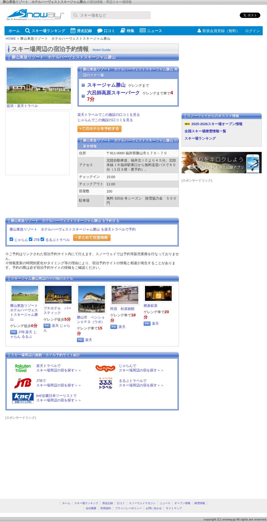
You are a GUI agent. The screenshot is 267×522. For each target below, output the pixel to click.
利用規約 (105, 508)
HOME (11, 38)
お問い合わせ (154, 508)
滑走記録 (81, 30)
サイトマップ (174, 508)
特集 (127, 30)
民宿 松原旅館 (122, 309)
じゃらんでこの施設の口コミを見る (105, 120)
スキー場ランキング (45, 30)
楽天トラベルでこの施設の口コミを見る (108, 115)
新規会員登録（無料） (219, 31)
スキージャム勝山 (106, 85)
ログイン (252, 31)
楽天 (28, 332)
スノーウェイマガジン (142, 503)
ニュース (151, 30)
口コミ (106, 30)
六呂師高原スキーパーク (113, 92)
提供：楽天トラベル (39, 104)
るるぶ (27, 337)
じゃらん (20, 240)
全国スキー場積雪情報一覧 (205, 131)
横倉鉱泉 (151, 306)
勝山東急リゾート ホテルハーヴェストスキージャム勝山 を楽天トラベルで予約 (73, 229)
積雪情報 (199, 503)
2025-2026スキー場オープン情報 (216, 124)
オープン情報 (182, 503)
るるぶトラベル (57, 240)
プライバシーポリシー (128, 508)
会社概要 (91, 508)
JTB (36, 240)
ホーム (14, 31)
